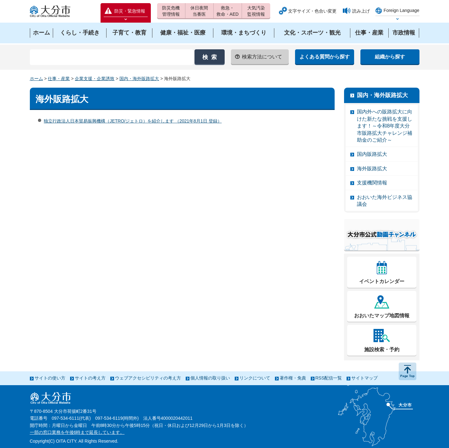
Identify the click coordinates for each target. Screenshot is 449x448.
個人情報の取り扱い (210, 377)
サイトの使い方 (50, 377)
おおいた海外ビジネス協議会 (384, 200)
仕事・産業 (59, 78)
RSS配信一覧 (328, 377)
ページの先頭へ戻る (407, 371)
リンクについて (254, 377)
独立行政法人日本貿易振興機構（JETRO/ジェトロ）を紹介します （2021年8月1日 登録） (133, 120)
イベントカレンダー (381, 281)
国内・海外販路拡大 (139, 78)
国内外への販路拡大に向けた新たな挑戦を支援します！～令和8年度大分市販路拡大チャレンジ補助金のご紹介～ (384, 126)
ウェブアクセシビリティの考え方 (148, 377)
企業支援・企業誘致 (94, 78)
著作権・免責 (293, 377)
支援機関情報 (372, 182)
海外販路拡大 (372, 168)
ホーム (36, 78)
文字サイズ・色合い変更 (312, 11)
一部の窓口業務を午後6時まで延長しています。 (77, 432)
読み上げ (361, 11)
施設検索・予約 (381, 349)
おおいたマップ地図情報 (381, 315)
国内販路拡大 (372, 154)
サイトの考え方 (90, 377)
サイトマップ (364, 377)
